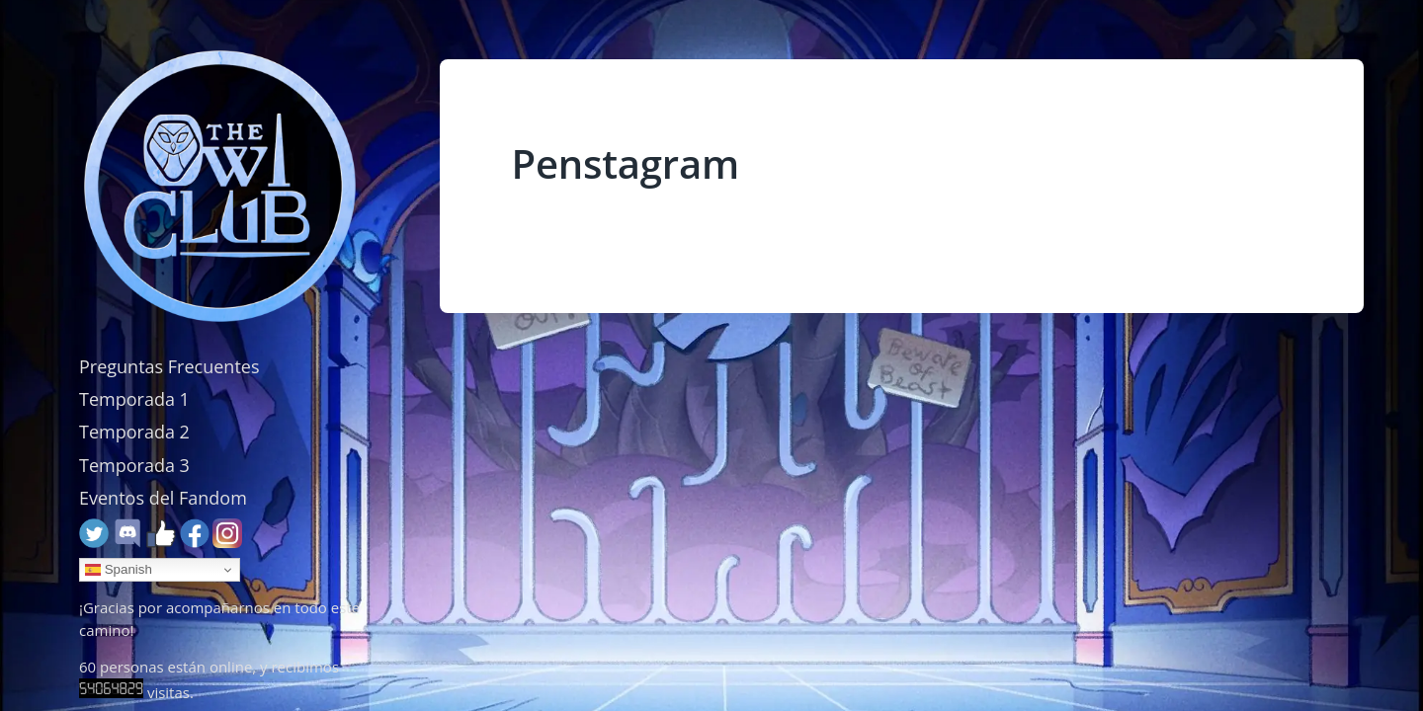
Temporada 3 (134, 465)
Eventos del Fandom (163, 498)
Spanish (118, 570)
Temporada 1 (134, 399)
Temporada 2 (134, 431)
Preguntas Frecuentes (169, 366)
